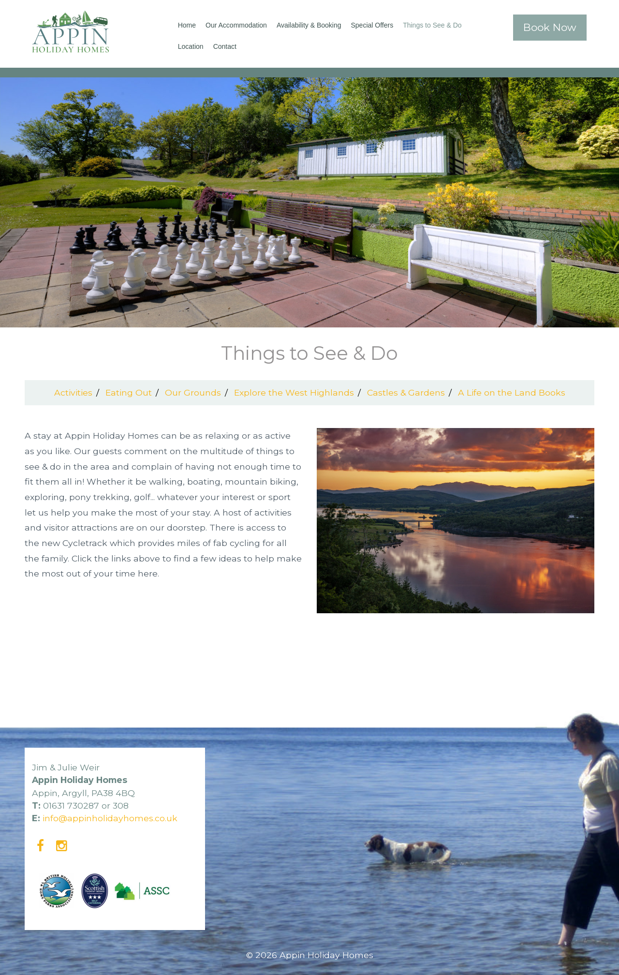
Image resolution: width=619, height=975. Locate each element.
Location (191, 46)
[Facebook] (40, 846)
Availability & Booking (309, 25)
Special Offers (372, 25)
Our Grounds (193, 392)
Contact (224, 46)
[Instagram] (61, 846)
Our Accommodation (236, 25)
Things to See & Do (432, 25)
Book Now (549, 27)
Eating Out (128, 392)
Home (187, 25)
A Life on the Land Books (511, 392)
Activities (73, 392)
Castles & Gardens (406, 392)
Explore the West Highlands (294, 392)
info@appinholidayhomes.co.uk (110, 818)
